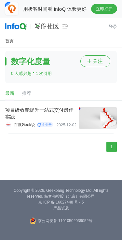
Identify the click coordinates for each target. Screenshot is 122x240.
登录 (113, 26)
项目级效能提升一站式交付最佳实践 (39, 113)
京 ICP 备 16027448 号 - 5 (61, 202)
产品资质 (61, 208)
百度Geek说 (24, 124)
